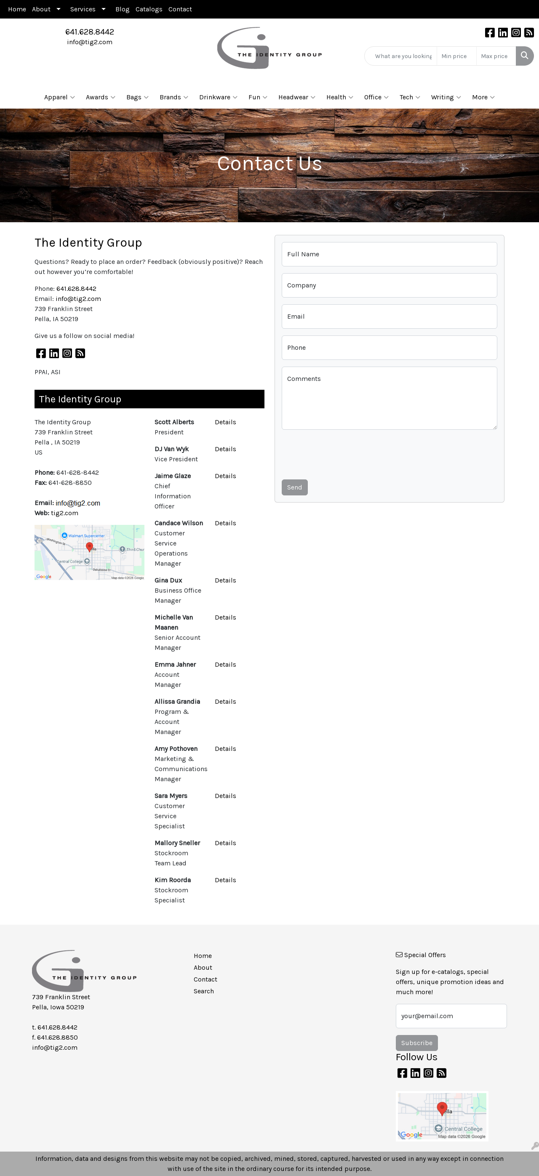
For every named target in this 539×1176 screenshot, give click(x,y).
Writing (446, 97)
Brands (174, 97)
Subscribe (416, 1043)
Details (225, 422)
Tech (410, 97)
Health (339, 97)
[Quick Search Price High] (496, 56)
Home (17, 9)
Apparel (59, 97)
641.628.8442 (89, 32)
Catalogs (149, 9)
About (41, 9)
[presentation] (346, 452)
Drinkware (218, 97)
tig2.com (64, 513)
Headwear (296, 97)
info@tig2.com (89, 42)
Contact (180, 9)
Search (204, 991)
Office (376, 97)
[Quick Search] (400, 56)
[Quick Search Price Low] (457, 56)
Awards (100, 97)
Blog (122, 9)
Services (83, 9)
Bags (137, 97)
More (483, 97)
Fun (257, 97)
